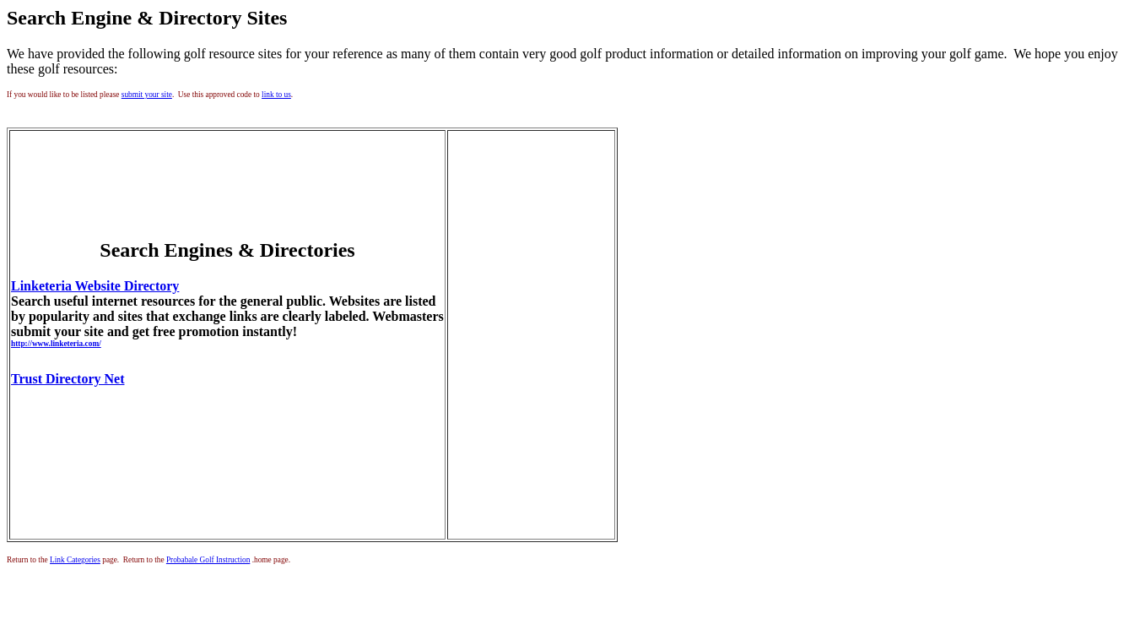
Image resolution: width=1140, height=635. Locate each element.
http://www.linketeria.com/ (56, 343)
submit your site (147, 94)
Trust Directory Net (67, 379)
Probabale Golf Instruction (208, 560)
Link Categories (75, 560)
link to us (276, 94)
